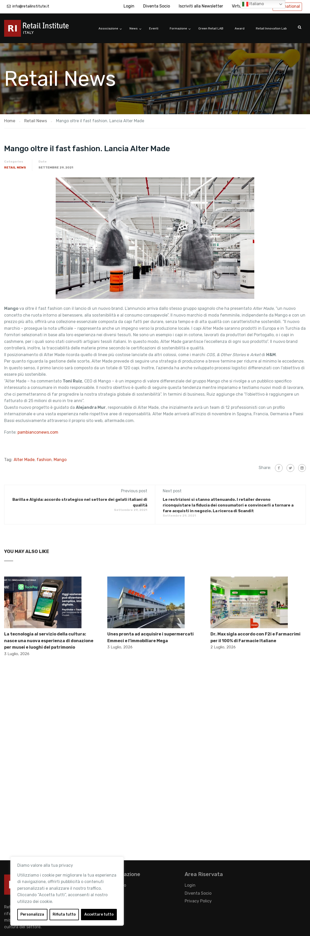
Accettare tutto (99, 914)
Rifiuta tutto (64, 914)
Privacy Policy (198, 901)
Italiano (253, 4)
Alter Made (24, 459)
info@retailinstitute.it (30, 6)
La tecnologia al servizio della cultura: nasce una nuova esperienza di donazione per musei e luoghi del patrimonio (48, 641)
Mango (60, 459)
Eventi (153, 28)
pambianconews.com (38, 432)
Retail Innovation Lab (271, 28)
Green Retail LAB (210, 28)
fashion (44, 459)
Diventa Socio (156, 6)
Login (129, 6)
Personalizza (32, 914)
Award (239, 28)
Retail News (15, 167)
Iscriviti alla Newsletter (201, 6)
